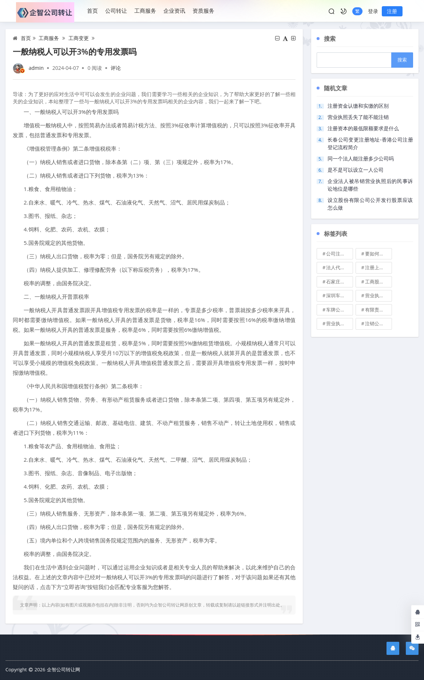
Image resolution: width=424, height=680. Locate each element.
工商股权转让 (378, 281)
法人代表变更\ (339, 267)
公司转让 (116, 10)
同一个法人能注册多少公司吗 (361, 158)
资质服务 (203, 10)
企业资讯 (174, 10)
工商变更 (78, 38)
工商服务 (145, 10)
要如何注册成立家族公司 (378, 253)
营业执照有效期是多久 (339, 323)
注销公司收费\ (378, 323)
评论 (116, 67)
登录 (373, 11)
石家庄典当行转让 (339, 281)
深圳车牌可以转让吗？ (339, 295)
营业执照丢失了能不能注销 (358, 117)
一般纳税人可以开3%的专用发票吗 (74, 51)
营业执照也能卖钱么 (378, 295)
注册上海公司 (378, 267)
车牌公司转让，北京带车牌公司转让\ (339, 309)
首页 (92, 10)
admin (36, 67)
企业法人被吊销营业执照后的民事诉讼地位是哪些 (370, 185)
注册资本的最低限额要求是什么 (363, 128)
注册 (392, 11)
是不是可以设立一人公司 (356, 169)
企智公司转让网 (63, 669)
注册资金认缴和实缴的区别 (358, 105)
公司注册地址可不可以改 (339, 253)
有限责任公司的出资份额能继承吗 (378, 309)
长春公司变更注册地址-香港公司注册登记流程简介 (370, 143)
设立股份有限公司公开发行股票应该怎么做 (370, 203)
